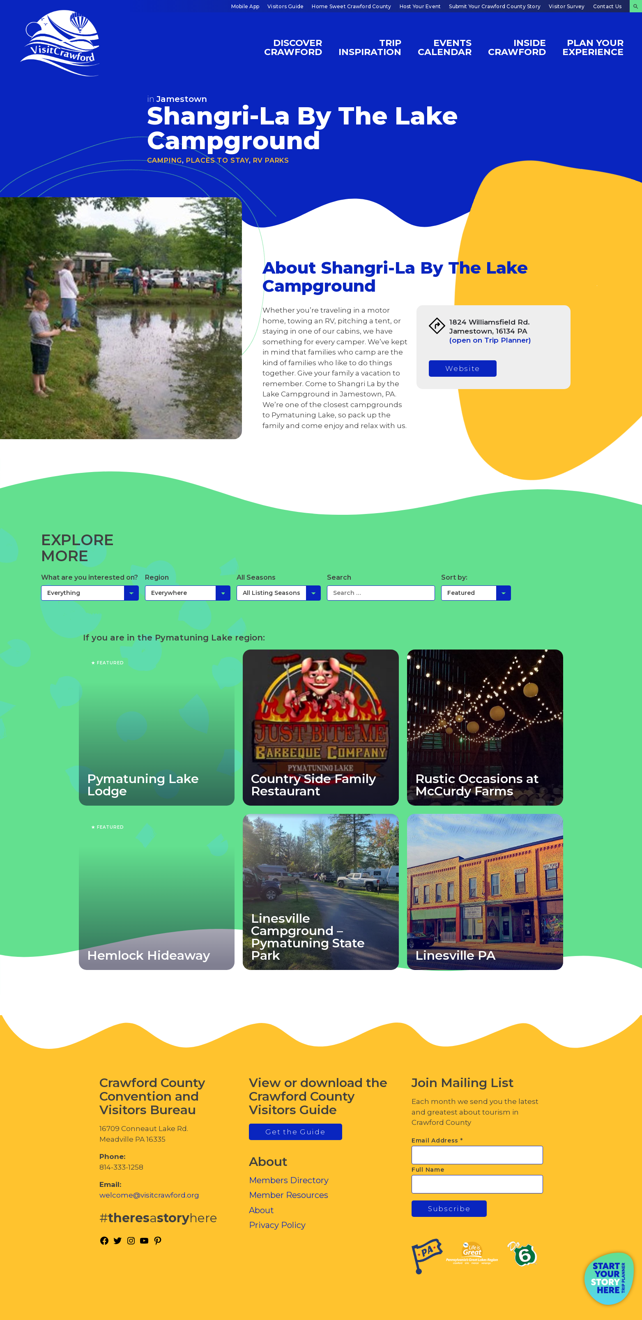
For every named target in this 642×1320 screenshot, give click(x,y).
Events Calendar (445, 47)
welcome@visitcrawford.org (149, 1195)
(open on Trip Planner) (490, 340)
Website (462, 368)
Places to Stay (217, 160)
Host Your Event (420, 6)
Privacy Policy (277, 1225)
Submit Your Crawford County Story (495, 6)
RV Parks (271, 160)
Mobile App (245, 6)
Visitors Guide (285, 6)
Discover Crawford (293, 47)
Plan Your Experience (593, 47)
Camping (164, 160)
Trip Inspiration (369, 47)
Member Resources (288, 1195)
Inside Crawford (517, 47)
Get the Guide (295, 1132)
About (261, 1210)
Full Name (428, 1169)
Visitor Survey (566, 6)
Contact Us (607, 6)
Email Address (437, 1140)
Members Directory (289, 1180)
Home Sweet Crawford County (351, 6)
